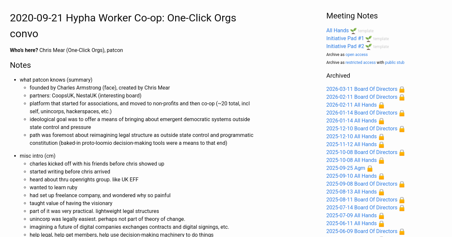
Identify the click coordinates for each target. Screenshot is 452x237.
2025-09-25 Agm (345, 168)
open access (357, 54)
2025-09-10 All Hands (351, 176)
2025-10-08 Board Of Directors (362, 152)
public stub (395, 62)
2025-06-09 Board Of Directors (362, 231)
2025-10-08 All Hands (351, 160)
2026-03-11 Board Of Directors (362, 89)
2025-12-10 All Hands (351, 136)
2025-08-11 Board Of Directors (362, 200)
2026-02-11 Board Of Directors (362, 97)
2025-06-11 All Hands (351, 223)
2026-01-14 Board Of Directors (362, 113)
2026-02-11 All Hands (351, 105)
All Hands (337, 30)
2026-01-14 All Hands (351, 121)
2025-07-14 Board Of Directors (362, 207)
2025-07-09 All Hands (351, 215)
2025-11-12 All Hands (351, 144)
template (366, 31)
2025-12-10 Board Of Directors (362, 128)
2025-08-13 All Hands (351, 192)
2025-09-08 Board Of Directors (362, 184)
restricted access (361, 62)
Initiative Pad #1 (345, 38)
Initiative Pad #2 (345, 46)
